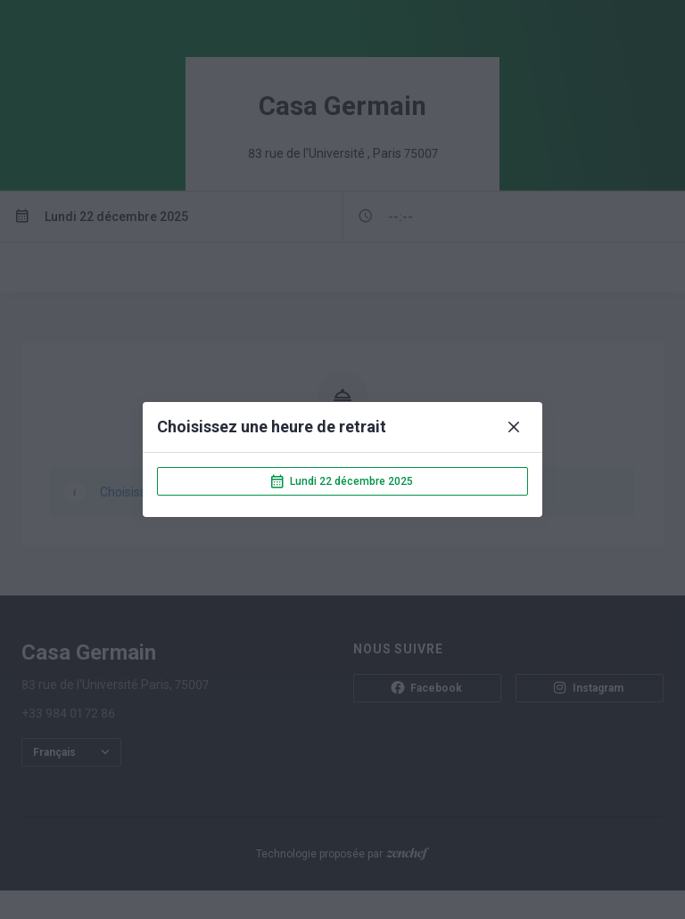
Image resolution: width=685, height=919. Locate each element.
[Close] (513, 427)
